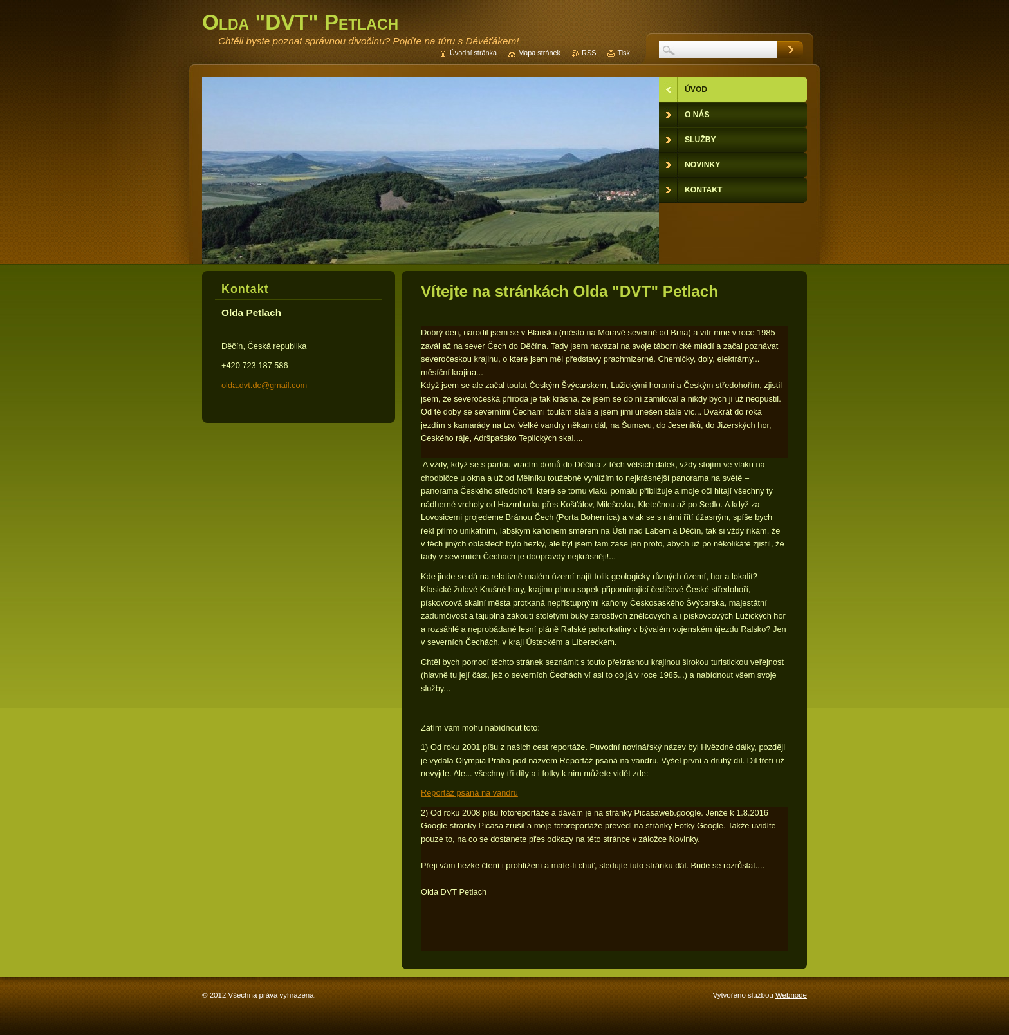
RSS (589, 53)
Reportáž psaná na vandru (469, 792)
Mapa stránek (539, 53)
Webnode (791, 995)
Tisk (623, 53)
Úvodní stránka (473, 53)
